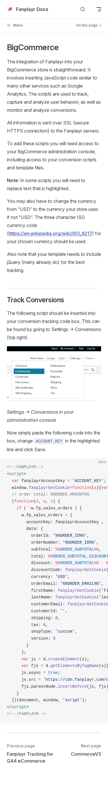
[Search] (83, 9)
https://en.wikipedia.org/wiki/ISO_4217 (50, 233)
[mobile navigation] (99, 9)
